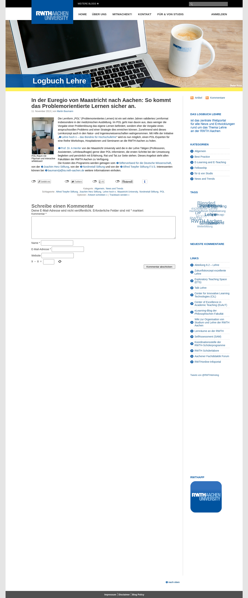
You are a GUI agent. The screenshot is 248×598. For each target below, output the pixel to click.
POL (162, 191)
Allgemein (99, 188)
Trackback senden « (119, 195)
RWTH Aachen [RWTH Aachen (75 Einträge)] (206, 221)
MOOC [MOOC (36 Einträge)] (201, 216)
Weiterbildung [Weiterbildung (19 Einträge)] (205, 226)
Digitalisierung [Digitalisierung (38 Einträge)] (210, 205)
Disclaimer (124, 594)
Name (35, 247)
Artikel (198, 97)
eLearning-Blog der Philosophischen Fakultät (209, 312)
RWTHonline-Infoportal (208, 361)
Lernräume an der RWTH (209, 331)
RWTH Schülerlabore (207, 350)
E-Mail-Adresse (41, 253)
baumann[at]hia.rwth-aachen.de (66, 170)
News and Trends (114, 188)
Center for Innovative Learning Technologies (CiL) (212, 295)
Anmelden (219, 14)
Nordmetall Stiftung (94, 166)
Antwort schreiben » (97, 195)
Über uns (99, 14)
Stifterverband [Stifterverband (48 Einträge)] (211, 222)
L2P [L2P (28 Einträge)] (198, 213)
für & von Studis (170, 14)
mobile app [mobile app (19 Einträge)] (218, 214)
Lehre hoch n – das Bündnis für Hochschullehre (89, 137)
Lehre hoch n (109, 191)
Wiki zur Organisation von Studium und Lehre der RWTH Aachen (212, 322)
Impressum (110, 594)
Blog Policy (138, 594)
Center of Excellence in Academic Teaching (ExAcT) (211, 304)
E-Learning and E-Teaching (210, 162)
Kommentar (39, 213)
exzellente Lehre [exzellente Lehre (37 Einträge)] (204, 208)
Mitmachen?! (122, 14)
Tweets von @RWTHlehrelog (204, 375)
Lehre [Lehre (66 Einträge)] (211, 214)
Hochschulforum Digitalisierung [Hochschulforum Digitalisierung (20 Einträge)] (207, 211)
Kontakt (144, 14)
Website (36, 259)
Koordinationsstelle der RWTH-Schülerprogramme (210, 344)
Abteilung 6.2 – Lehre (207, 264)
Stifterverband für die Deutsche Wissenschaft (145, 163)
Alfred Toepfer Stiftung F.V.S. (139, 166)
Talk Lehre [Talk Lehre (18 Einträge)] (205, 224)
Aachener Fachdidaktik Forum (212, 356)
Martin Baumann (65, 111)
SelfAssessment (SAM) (208, 336)
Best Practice (202, 156)
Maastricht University (127, 191)
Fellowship (201, 167)
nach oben (174, 582)
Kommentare (217, 97)
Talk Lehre (201, 287)
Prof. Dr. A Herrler (71, 148)
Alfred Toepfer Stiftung (67, 191)
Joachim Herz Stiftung (56, 166)
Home (83, 14)
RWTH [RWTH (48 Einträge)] (196, 218)
